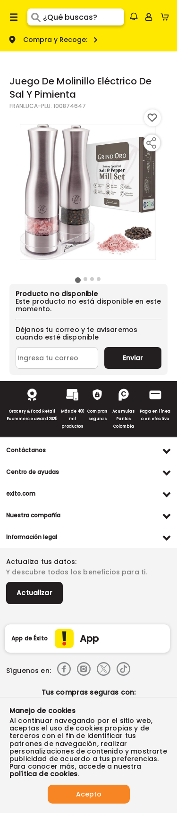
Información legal (31, 537)
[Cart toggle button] (167, 17)
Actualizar (34, 592)
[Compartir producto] (151, 142)
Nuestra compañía (33, 515)
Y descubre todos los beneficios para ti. (76, 572)
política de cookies (43, 774)
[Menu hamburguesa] (14, 17)
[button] (133, 16)
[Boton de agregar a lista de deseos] (152, 117)
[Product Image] (88, 191)
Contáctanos (26, 450)
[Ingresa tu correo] (57, 358)
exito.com (20, 493)
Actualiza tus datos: (41, 561)
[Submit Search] (35, 16)
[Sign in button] (149, 17)
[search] (83, 16)
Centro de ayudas (32, 472)
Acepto (88, 794)
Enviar (133, 358)
